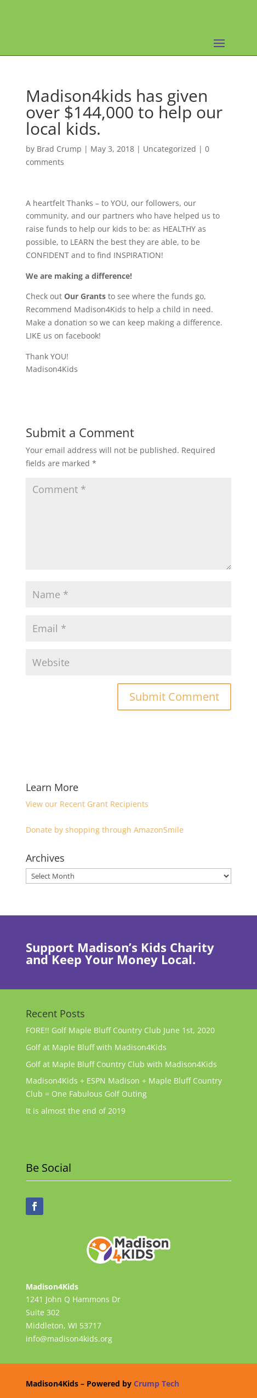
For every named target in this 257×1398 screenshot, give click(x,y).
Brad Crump (59, 149)
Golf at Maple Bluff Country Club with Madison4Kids (121, 1064)
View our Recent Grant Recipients (87, 804)
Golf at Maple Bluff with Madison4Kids (96, 1047)
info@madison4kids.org (69, 1338)
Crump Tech (156, 1383)
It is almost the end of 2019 (75, 1110)
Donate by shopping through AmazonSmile (105, 829)
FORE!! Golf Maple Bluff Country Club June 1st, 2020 (120, 1030)
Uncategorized (169, 149)
